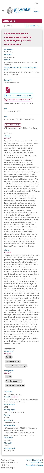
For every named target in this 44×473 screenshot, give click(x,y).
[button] (35, 3)
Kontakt (29, 460)
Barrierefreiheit (36, 462)
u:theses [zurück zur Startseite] (36, 12)
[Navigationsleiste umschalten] (3, 11)
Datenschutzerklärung (34, 465)
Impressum (37, 460)
